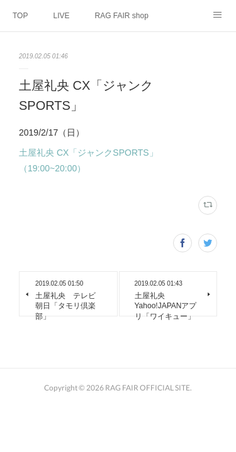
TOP (20, 15)
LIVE (61, 15)
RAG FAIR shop (121, 15)
